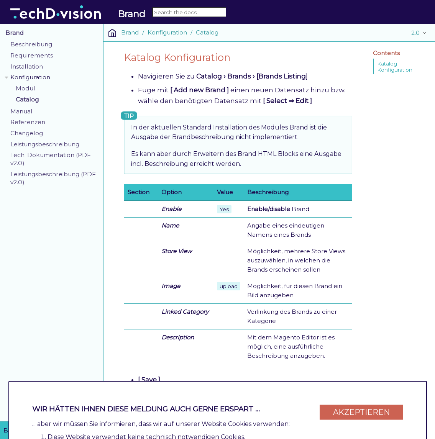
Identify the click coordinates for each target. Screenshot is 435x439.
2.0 (415, 32)
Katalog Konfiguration (394, 67)
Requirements (31, 55)
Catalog (27, 99)
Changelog (26, 133)
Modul (25, 88)
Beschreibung (31, 44)
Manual (21, 111)
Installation (26, 66)
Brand (14, 32)
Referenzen (27, 122)
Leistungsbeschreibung (44, 144)
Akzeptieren (361, 409)
